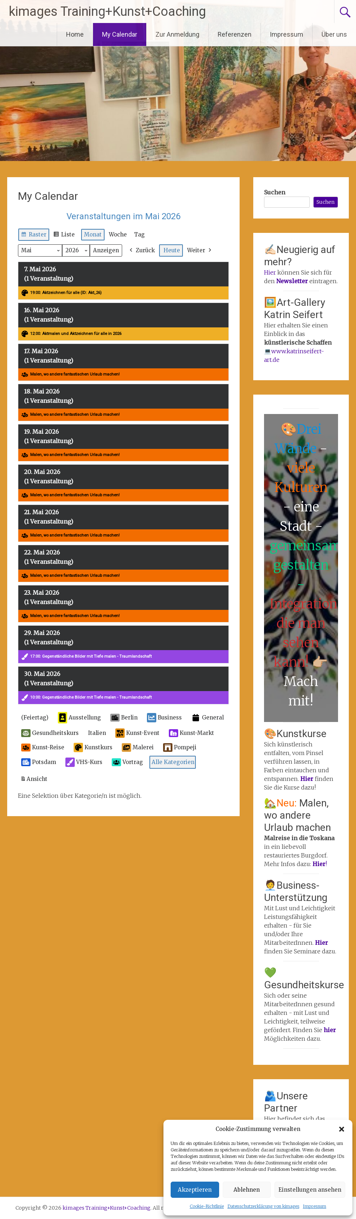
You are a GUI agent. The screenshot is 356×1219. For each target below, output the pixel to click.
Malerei (138, 747)
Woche (118, 234)
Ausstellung (79, 717)
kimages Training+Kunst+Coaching (107, 11)
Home (75, 34)
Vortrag (127, 762)
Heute (171, 250)
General (207, 718)
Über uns (334, 34)
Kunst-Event (137, 733)
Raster (34, 235)
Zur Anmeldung (177, 34)
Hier (270, 272)
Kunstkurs (93, 747)
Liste (64, 235)
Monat (93, 234)
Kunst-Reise (42, 747)
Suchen (274, 192)
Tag (139, 234)
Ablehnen (247, 1189)
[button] (341, 1129)
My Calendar (119, 34)
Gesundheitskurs (50, 733)
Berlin (124, 718)
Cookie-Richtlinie (207, 1206)
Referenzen (234, 34)
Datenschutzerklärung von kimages (263, 1206)
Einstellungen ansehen (309, 1189)
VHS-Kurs (83, 762)
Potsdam (38, 762)
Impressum (314, 1206)
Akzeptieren (195, 1189)
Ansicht (35, 780)
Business (164, 717)
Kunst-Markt (191, 733)
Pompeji (180, 747)
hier (330, 1030)
